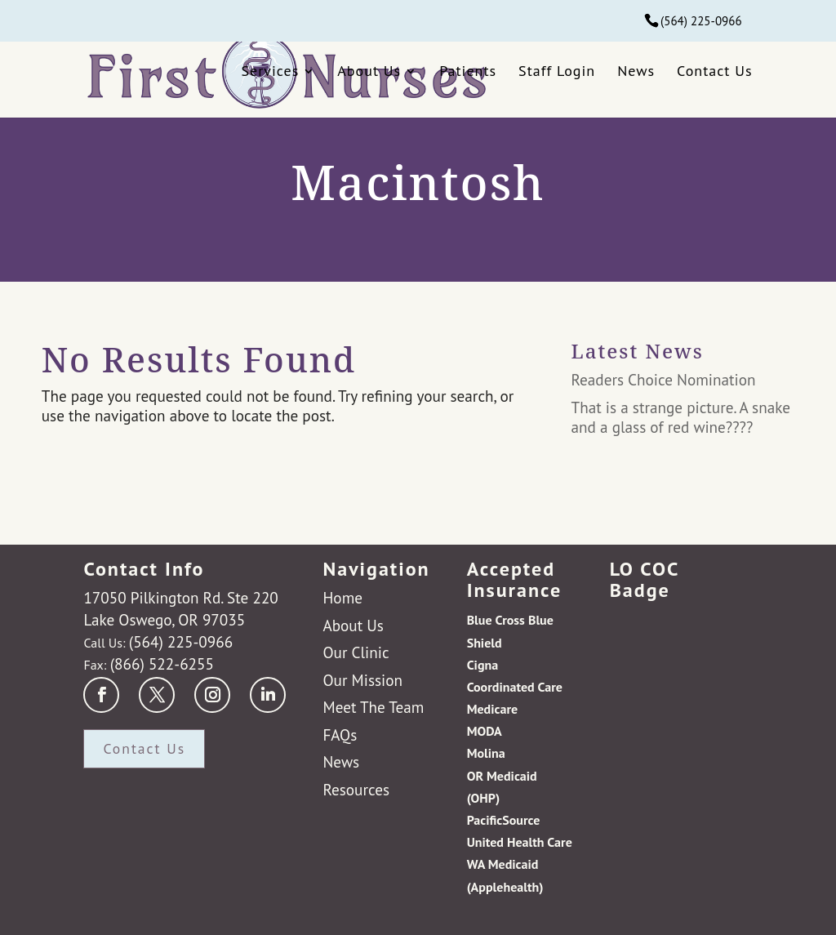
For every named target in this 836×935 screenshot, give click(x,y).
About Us (369, 70)
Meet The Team (373, 707)
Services (271, 70)
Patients (467, 70)
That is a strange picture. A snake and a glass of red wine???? (680, 417)
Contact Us (715, 70)
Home (342, 597)
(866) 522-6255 (162, 663)
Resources (355, 789)
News (636, 70)
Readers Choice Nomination (663, 379)
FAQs (339, 734)
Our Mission (362, 680)
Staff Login (556, 70)
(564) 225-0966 (701, 21)
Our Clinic (355, 652)
